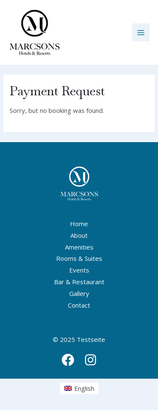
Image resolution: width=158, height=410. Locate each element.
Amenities (79, 247)
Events (79, 270)
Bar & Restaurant (79, 282)
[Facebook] (68, 360)
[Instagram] (90, 360)
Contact (79, 305)
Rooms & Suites (79, 258)
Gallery (79, 293)
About (79, 235)
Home (79, 223)
